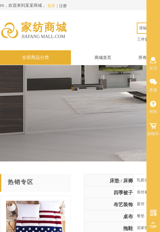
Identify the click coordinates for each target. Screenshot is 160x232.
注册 (63, 6)
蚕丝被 (142, 192)
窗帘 (141, 204)
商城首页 (103, 57)
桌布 (128, 216)
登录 (51, 6)
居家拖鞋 (144, 228)
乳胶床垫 (144, 180)
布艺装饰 (123, 204)
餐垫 (141, 216)
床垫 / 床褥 (121, 180)
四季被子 (123, 192)
